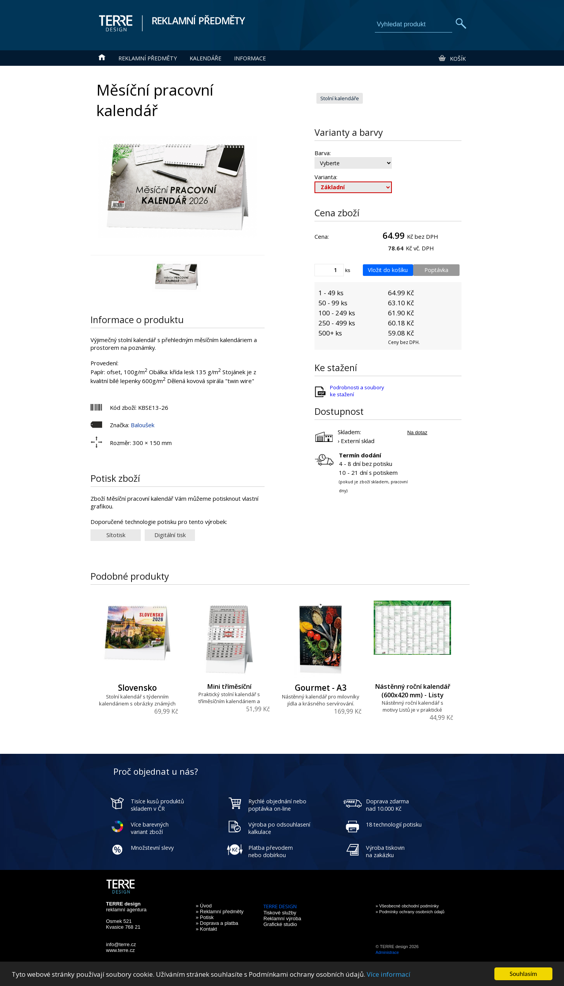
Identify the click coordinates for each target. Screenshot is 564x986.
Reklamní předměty (147, 58)
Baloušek (142, 425)
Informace (250, 58)
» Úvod (204, 906)
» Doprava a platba (217, 923)
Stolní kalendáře (339, 98)
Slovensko (137, 687)
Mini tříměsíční (229, 686)
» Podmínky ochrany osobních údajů (410, 911)
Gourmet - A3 (321, 687)
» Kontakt (206, 929)
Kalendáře (205, 58)
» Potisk (205, 917)
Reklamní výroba (282, 918)
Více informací (388, 975)
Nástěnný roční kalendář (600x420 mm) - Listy (412, 690)
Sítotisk (115, 535)
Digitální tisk (170, 535)
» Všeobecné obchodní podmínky (407, 906)
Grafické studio (280, 924)
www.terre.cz (120, 950)
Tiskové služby (279, 913)
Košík (452, 58)
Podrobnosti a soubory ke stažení (357, 391)
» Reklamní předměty (220, 911)
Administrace (387, 952)
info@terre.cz (121, 944)
